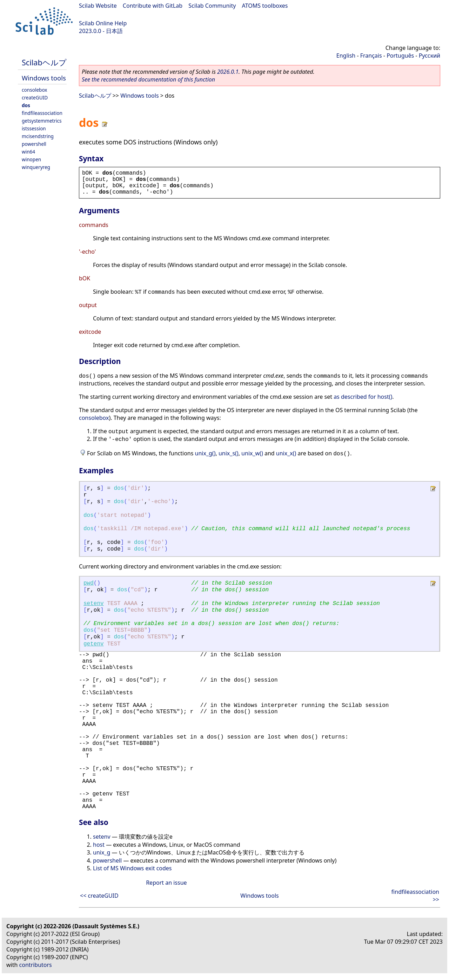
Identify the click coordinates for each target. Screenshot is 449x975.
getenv (93, 644)
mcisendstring (38, 136)
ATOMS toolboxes (265, 5)
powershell (34, 144)
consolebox (34, 89)
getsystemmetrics (42, 120)
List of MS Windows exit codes (132, 868)
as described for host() (363, 397)
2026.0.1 (228, 72)
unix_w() (252, 453)
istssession (34, 128)
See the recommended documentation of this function (148, 79)
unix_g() (205, 453)
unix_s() (229, 453)
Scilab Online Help (103, 23)
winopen (31, 159)
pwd (88, 583)
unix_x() (286, 453)
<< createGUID (99, 895)
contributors (35, 965)
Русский (429, 55)
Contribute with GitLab (152, 5)
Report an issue (166, 882)
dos (26, 105)
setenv (93, 603)
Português (400, 55)
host (99, 845)
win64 (28, 151)
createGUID (35, 97)
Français (371, 55)
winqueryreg (36, 167)
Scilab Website (98, 5)
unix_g (101, 852)
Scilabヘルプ (44, 62)
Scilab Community (212, 5)
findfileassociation (42, 113)
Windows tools (44, 77)
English (345, 55)
